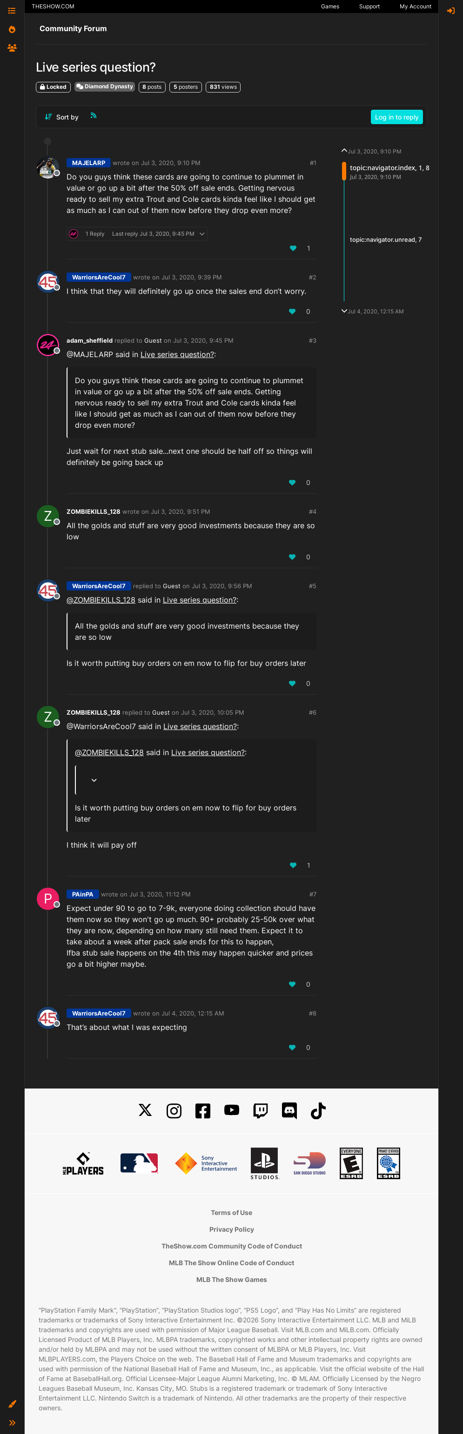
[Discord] (289, 1111)
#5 (312, 586)
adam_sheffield (90, 340)
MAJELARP (88, 162)
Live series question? (177, 354)
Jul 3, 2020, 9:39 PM (191, 277)
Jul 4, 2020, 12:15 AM (192, 1013)
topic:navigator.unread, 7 (386, 240)
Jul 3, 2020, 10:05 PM (212, 712)
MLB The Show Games (231, 1279)
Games (330, 6)
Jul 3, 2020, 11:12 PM (160, 894)
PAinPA (83, 894)
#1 (313, 162)
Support (369, 6)
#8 (312, 1013)
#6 (312, 712)
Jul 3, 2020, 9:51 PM (180, 511)
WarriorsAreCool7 (99, 277)
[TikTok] (318, 1111)
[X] (145, 1111)
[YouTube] (231, 1111)
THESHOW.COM (53, 6)
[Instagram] (174, 1111)
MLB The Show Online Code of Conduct (231, 1263)
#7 (312, 894)
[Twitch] (260, 1111)
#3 (312, 340)
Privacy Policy (231, 1229)
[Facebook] (202, 1111)
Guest (153, 340)
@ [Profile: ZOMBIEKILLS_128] (101, 599)
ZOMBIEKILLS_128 (94, 511)
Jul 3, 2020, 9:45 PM (203, 340)
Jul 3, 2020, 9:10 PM (171, 162)
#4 (312, 511)
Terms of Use (231, 1212)
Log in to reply (397, 117)
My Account (415, 6)
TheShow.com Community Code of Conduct (231, 1246)
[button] (12, 1404)
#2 (312, 277)
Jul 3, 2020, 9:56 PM (222, 586)
